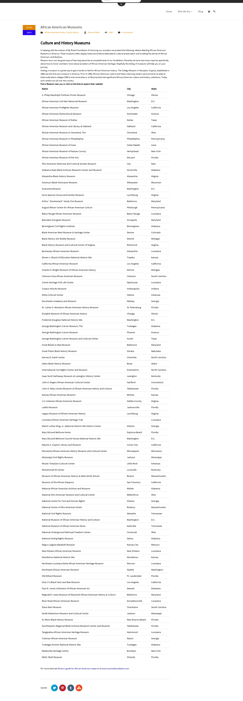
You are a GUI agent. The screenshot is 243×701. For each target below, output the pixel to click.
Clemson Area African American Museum (62, 273)
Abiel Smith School (90, 473)
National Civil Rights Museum (56, 511)
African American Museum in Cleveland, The (64, 130)
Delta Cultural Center (52, 292)
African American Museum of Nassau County (64, 149)
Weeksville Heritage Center (55, 648)
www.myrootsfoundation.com (115, 666)
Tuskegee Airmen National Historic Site (61, 642)
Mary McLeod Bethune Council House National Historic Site (71, 436)
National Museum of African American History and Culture (71, 517)
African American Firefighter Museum (60, 105)
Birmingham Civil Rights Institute (58, 224)
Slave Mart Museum (51, 604)
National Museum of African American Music (64, 523)
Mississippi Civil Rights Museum (57, 455)
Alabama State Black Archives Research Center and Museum (72, 167)
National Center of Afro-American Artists (62, 505)
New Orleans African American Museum (61, 548)
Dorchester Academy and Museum (59, 298)
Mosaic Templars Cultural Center (58, 461)
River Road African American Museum (60, 598)
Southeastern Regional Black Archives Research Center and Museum (76, 623)
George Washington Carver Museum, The (62, 323)
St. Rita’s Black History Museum (57, 617)
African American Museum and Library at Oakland (66, 124)
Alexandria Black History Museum (58, 174)
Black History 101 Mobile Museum (58, 236)
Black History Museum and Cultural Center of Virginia (68, 242)
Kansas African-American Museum (59, 392)
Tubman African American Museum (59, 636)
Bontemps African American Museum (60, 248)
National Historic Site (67, 255)
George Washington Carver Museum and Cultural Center (70, 336)
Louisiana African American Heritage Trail (62, 417)
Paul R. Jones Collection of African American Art (66, 586)
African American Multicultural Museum (61, 111)
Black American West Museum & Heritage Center (66, 230)
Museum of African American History (60, 473)
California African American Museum (60, 261)
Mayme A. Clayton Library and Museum (61, 442)
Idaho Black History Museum (56, 361)
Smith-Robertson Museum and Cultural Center (65, 611)
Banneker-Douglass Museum (56, 217)
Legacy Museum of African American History (64, 411)
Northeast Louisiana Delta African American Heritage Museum (72, 561)
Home (169, 9)
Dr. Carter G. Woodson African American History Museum (70, 305)
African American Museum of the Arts (60, 155)
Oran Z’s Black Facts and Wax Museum (61, 579)
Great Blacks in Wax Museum (56, 342)
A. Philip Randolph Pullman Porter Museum (64, 92)
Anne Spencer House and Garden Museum (63, 192)
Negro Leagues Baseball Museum (58, 542)
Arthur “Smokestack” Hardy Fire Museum (62, 199)
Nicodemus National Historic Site (58, 555)
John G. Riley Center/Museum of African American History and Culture (77, 386)
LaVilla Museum (50, 405)
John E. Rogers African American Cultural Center (66, 380)
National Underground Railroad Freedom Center (66, 530)
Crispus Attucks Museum (54, 286)
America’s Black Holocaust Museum (59, 180)
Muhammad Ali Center (53, 467)
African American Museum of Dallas (59, 117)
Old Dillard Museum (52, 573)
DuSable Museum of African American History (64, 311)
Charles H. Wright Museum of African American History (69, 267)
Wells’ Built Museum (52, 654)
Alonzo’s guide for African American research (78, 666)
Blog (200, 9)
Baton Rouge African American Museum (61, 211)
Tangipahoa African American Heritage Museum (65, 629)
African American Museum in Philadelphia (62, 136)
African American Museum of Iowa (59, 142)
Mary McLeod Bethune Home (56, 430)
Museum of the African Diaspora (58, 480)
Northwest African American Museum (60, 567)
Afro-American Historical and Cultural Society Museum (69, 161)
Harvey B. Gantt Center (53, 355)
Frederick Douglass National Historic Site (62, 317)
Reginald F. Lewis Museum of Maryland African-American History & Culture (79, 592)
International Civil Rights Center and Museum (64, 367)
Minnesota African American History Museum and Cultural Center (74, 448)
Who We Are (185, 9)
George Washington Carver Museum (60, 330)
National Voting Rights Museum (57, 536)
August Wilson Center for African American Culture (67, 205)
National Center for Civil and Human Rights (63, 498)
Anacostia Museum (51, 186)
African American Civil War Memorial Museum (64, 99)
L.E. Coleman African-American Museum (62, 398)
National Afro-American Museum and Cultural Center (68, 492)
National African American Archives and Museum (66, 486)
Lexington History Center (87, 373)
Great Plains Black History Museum (59, 348)
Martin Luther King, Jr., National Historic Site (64, 423)
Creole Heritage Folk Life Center (58, 280)
